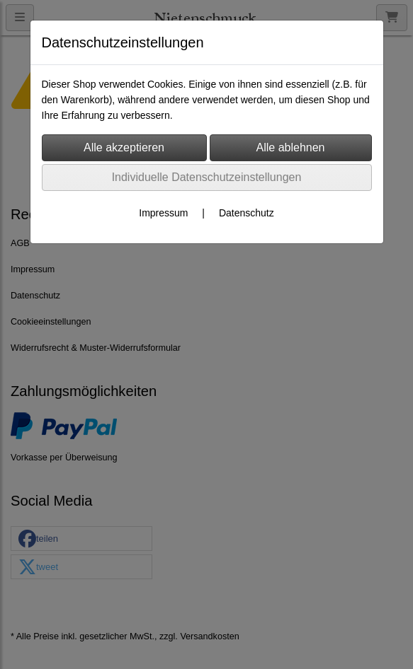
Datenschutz (246, 213)
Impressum (163, 213)
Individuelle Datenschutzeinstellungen (207, 177)
